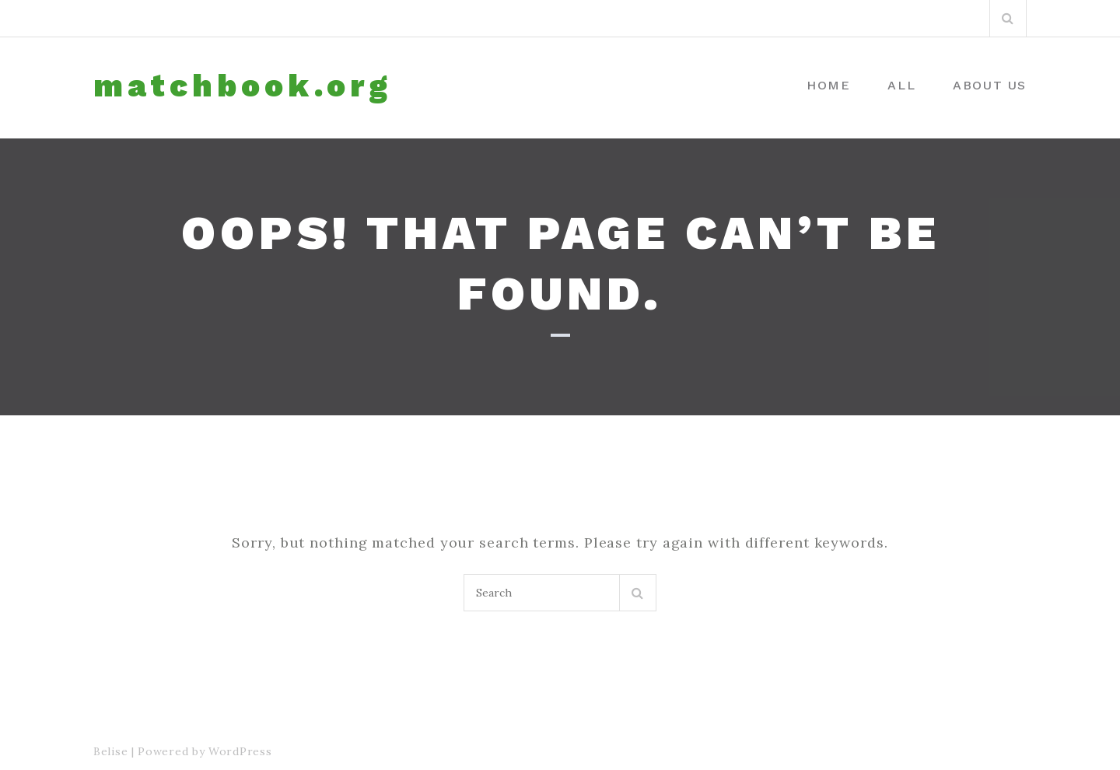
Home (828, 85)
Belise (110, 751)
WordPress (239, 751)
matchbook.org (242, 86)
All (901, 85)
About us (990, 85)
